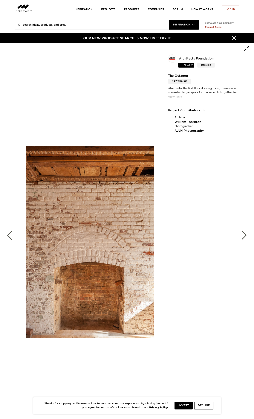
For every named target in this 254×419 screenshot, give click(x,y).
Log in (230, 9)
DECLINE (204, 405)
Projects (108, 9)
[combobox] (184, 25)
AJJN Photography (189, 130)
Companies (156, 9)
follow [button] (188, 65)
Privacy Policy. (159, 407)
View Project (179, 81)
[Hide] (234, 38)
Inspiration (84, 9)
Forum (178, 9)
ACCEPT (183, 405)
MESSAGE (206, 65)
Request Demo (213, 27)
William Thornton (188, 122)
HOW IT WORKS (202, 9)
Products (131, 9)
